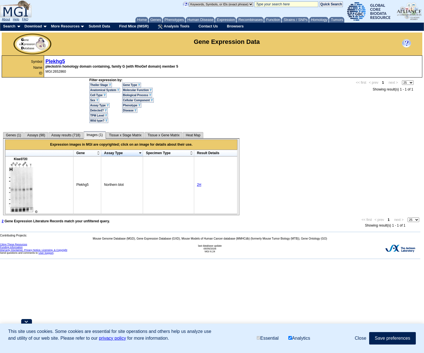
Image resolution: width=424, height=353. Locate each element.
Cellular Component (138, 100)
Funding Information (11, 247)
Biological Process (137, 95)
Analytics (299, 338)
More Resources (65, 26)
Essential (268, 338)
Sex (94, 100)
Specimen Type (158, 153)
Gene (80, 153)
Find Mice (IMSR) (134, 26)
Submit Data (99, 26)
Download (33, 26)
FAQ (25, 19)
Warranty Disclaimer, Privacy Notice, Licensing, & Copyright (33, 250)
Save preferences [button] (392, 338)
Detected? (98, 110)
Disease (130, 110)
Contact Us (208, 26)
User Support (45, 252)
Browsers (235, 26)
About (6, 19)
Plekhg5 (55, 61)
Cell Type (98, 95)
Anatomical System (104, 90)
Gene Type (131, 85)
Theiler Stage (100, 85)
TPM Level (98, 115)
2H (199, 185)
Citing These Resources (13, 244)
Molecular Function (137, 90)
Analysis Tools (173, 26)
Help (16, 19)
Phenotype (131, 105)
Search (9, 26)
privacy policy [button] (112, 338)
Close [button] (360, 338)
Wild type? (98, 120)
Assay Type (99, 105)
